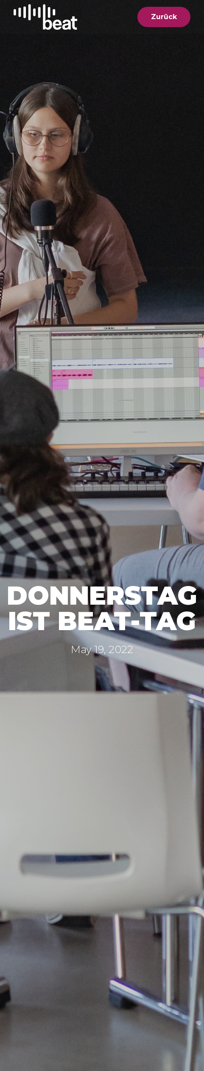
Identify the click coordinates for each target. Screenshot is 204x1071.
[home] (45, 16)
